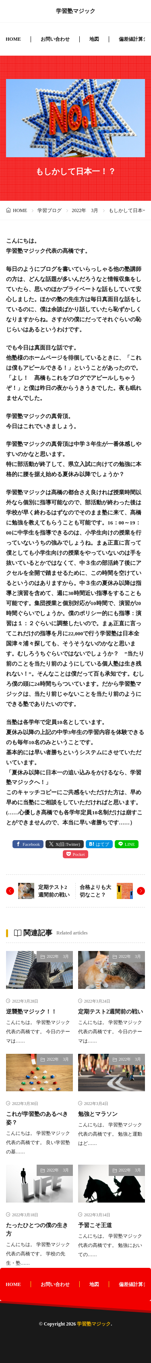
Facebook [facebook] (31, 844)
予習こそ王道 (95, 1225)
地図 (94, 39)
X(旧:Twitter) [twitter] (68, 844)
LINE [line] (130, 844)
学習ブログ (49, 210)
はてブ (102, 844)
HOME (13, 39)
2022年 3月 (85, 210)
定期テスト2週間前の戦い (110, 1012)
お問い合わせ (55, 39)
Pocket (79, 854)
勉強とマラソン (98, 1114)
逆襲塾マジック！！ (31, 1012)
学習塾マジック (75, 11)
